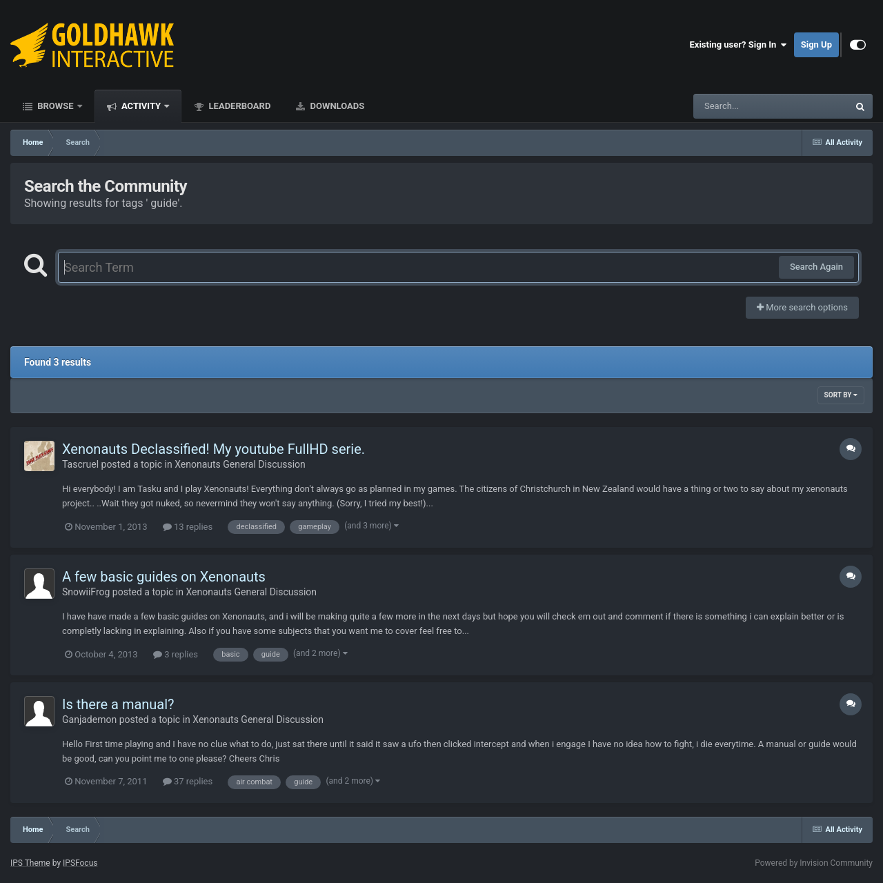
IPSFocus (80, 863)
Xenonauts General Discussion (240, 464)
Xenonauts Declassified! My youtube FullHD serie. (213, 449)
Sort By (840, 395)
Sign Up (816, 44)
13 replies (187, 527)
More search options (802, 307)
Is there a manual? (118, 704)
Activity (141, 106)
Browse (55, 106)
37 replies (187, 781)
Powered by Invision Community (814, 863)
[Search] (736, 106)
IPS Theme (30, 863)
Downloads (336, 106)
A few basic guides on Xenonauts (164, 576)
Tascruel (80, 464)
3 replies (175, 654)
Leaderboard (238, 106)
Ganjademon (89, 719)
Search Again (816, 266)
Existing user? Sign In (738, 44)
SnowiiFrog (86, 591)
